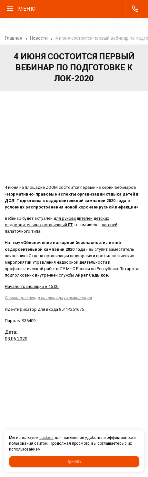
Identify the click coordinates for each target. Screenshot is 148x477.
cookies (46, 437)
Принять (74, 461)
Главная (13, 38)
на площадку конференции (48, 297)
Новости (39, 38)
